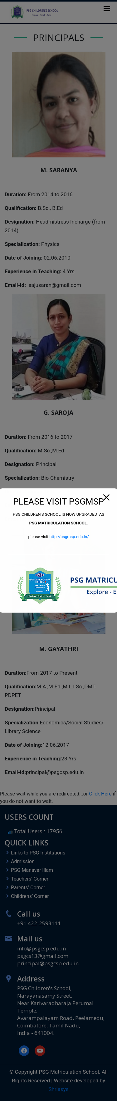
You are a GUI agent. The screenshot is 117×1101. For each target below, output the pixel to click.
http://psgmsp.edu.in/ (69, 536)
